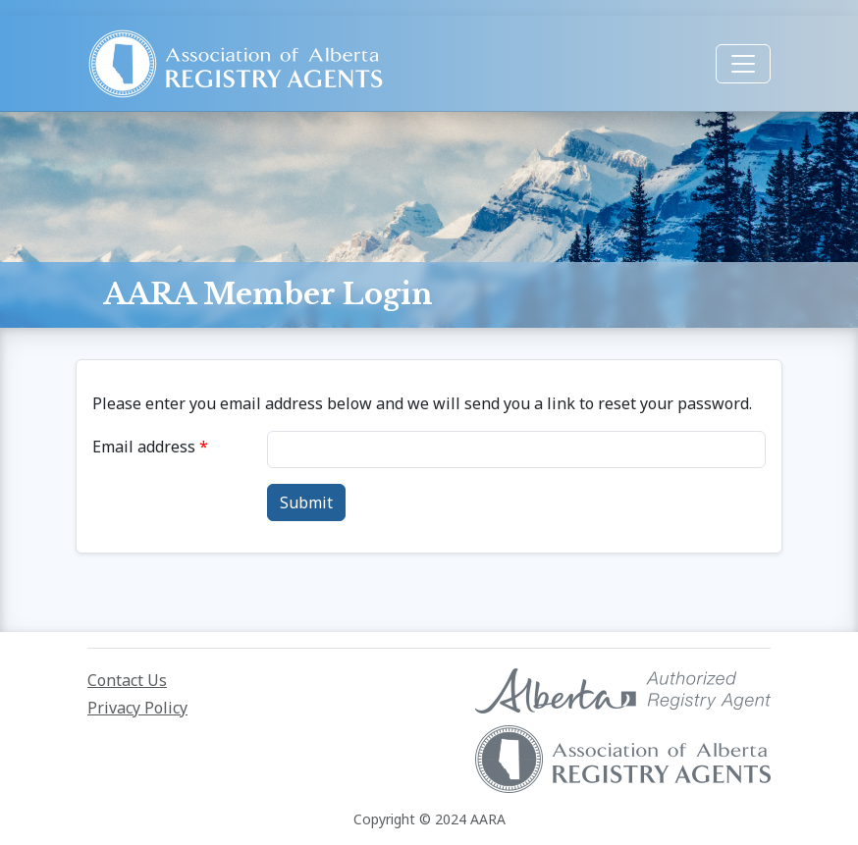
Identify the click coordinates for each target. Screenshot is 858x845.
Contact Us (127, 680)
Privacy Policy (137, 707)
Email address (143, 446)
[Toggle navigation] (743, 63)
